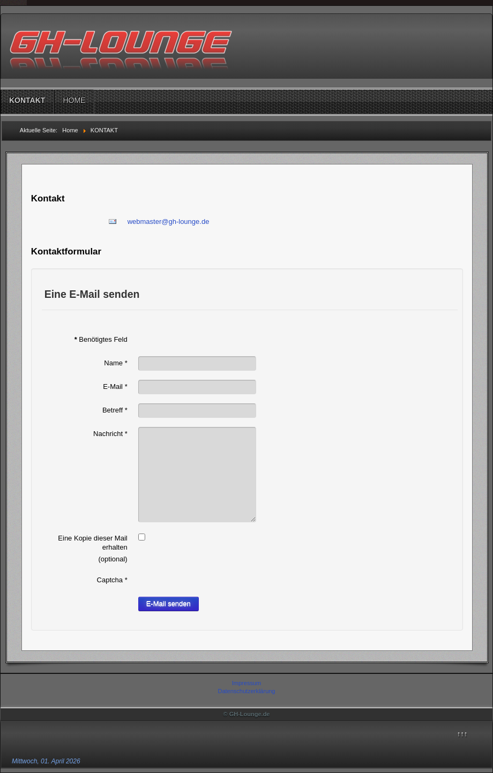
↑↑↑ (462, 734)
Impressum (246, 683)
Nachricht (110, 434)
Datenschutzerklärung (246, 691)
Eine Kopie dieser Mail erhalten (92, 542)
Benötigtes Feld (101, 339)
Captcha (112, 580)
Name (115, 363)
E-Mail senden (168, 603)
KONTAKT (27, 100)
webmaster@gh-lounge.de (169, 221)
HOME (74, 100)
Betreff (115, 410)
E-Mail (115, 386)
